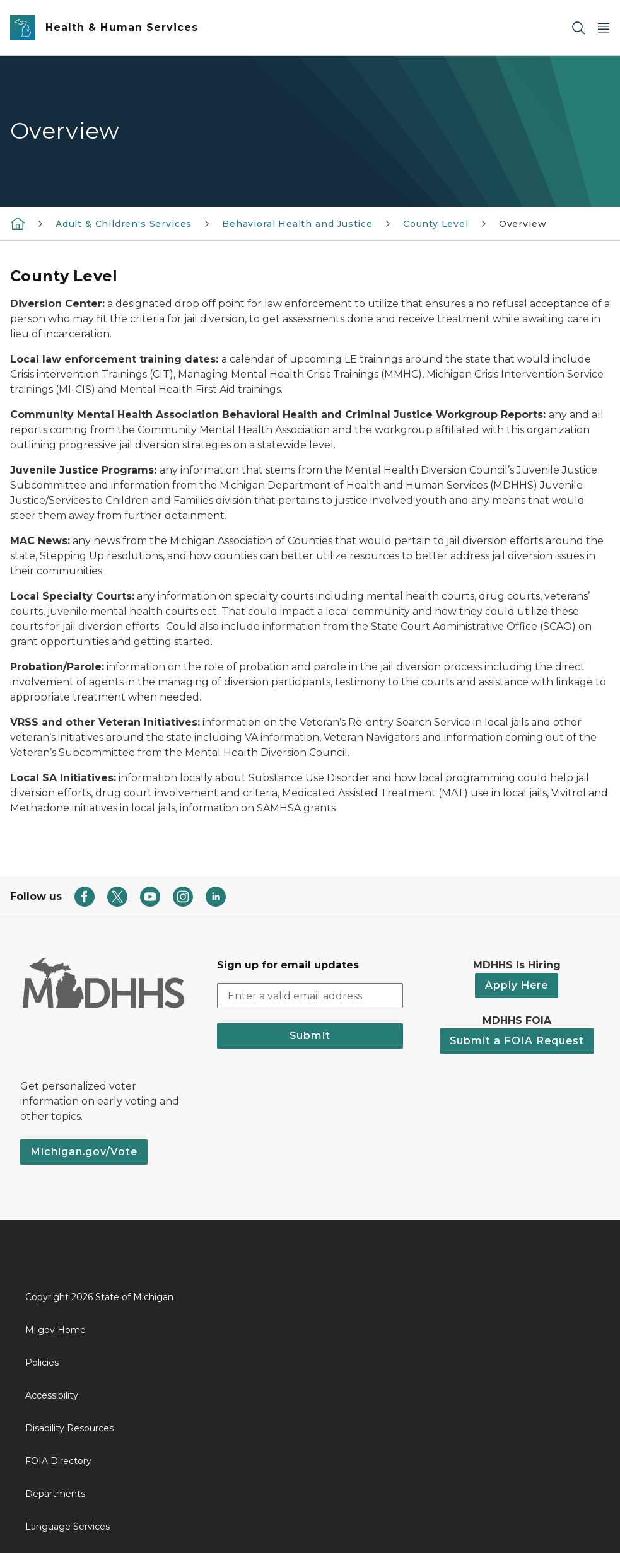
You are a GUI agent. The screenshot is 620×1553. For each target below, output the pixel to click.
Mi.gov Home (55, 1329)
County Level (436, 224)
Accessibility (51, 1395)
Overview (523, 224)
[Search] (578, 28)
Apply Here (516, 985)
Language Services (67, 1526)
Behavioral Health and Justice (297, 224)
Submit (310, 1036)
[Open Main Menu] (603, 28)
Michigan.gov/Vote (83, 1152)
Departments (55, 1493)
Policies (42, 1362)
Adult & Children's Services (124, 224)
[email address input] (310, 995)
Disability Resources (69, 1428)
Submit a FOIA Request (517, 1041)
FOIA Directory (58, 1461)
